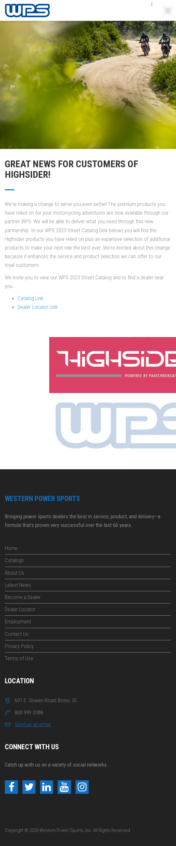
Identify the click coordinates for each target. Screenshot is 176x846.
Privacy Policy (19, 646)
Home (11, 548)
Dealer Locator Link (38, 307)
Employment (18, 621)
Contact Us (16, 634)
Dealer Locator (20, 609)
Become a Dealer (23, 597)
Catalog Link (30, 298)
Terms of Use (19, 658)
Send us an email (33, 724)
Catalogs (14, 560)
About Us (14, 573)
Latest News (18, 585)
